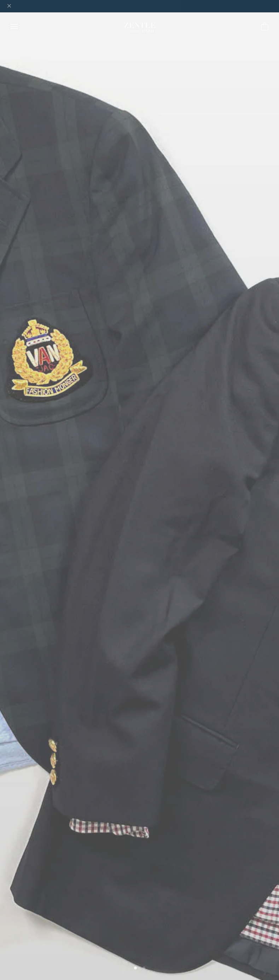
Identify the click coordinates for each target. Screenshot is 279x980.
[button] (135, 968)
